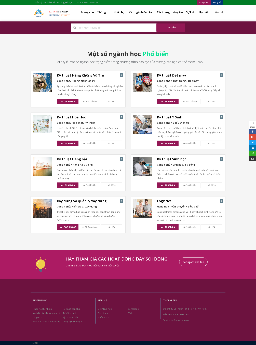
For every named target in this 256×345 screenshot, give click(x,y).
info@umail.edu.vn (179, 320)
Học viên (204, 12)
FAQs (130, 313)
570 (112, 101)
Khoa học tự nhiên (42, 308)
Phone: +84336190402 (87, 2)
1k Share (252, 124)
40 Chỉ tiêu (189, 143)
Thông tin (103, 12)
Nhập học (120, 12)
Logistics (37, 317)
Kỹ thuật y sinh (70, 317)
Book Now (68, 227)
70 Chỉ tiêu (89, 143)
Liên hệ (218, 12)
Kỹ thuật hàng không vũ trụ (46, 321)
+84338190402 (184, 314)
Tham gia (68, 101)
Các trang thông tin (170, 12)
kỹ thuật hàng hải (71, 308)
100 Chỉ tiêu (90, 101)
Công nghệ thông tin (73, 321)
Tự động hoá (69, 313)
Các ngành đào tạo (141, 12)
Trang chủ (87, 12)
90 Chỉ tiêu (189, 227)
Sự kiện (191, 12)
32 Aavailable (90, 227)
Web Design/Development (46, 313)
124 (112, 227)
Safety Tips (104, 317)
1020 (112, 185)
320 (112, 143)
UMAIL (34, 343)
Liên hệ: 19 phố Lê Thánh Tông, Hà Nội (53, 2)
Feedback (103, 313)
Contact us (133, 308)
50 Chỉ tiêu (189, 185)
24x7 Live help (105, 308)
